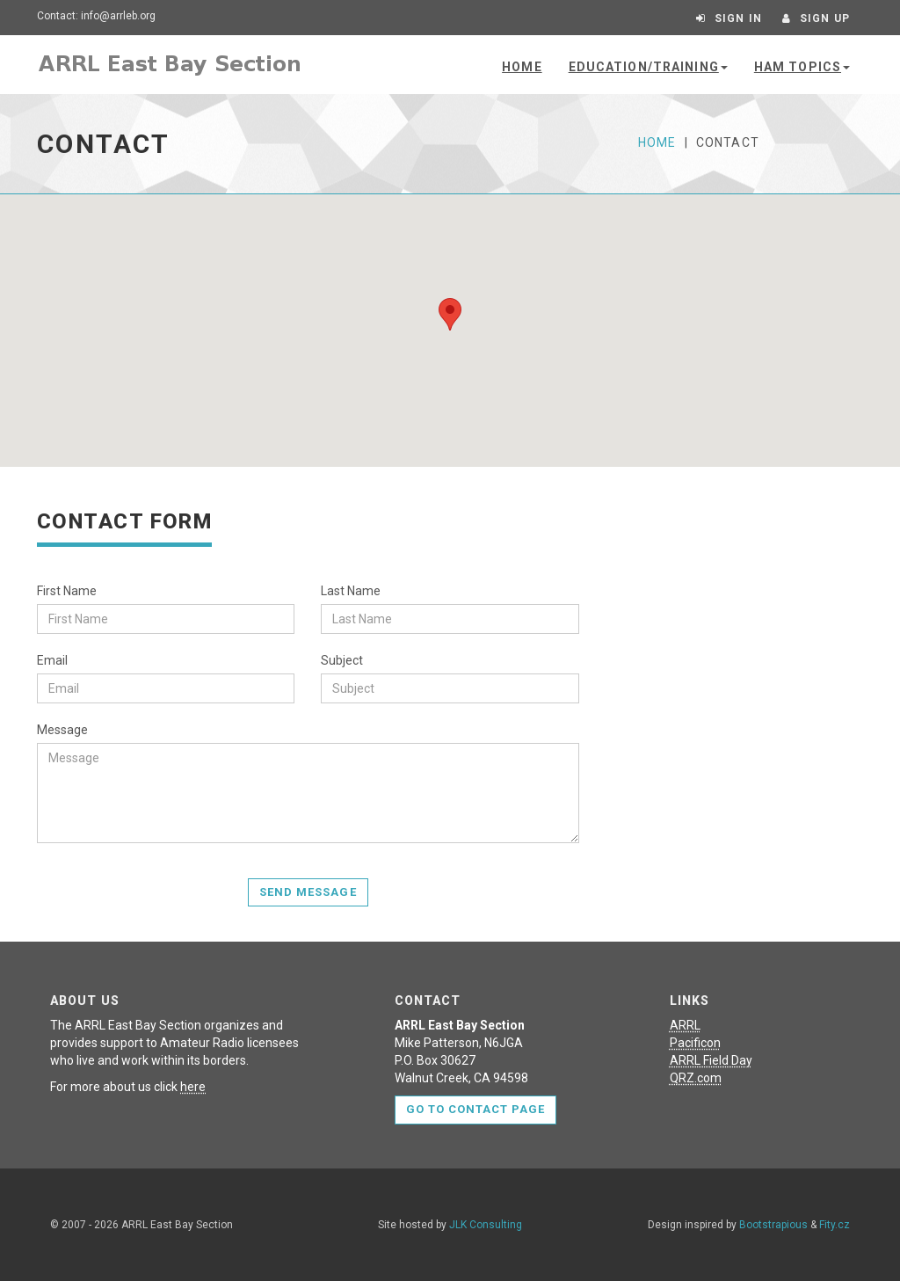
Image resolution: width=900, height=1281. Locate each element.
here (193, 1087)
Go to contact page (476, 1109)
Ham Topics (802, 67)
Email (52, 660)
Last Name (351, 591)
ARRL (685, 1025)
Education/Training (648, 67)
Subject (342, 660)
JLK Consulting (485, 1225)
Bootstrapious (773, 1225)
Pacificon (695, 1043)
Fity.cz (834, 1225)
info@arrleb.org (118, 16)
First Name (67, 591)
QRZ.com (696, 1078)
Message (62, 730)
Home (521, 67)
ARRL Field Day (711, 1060)
